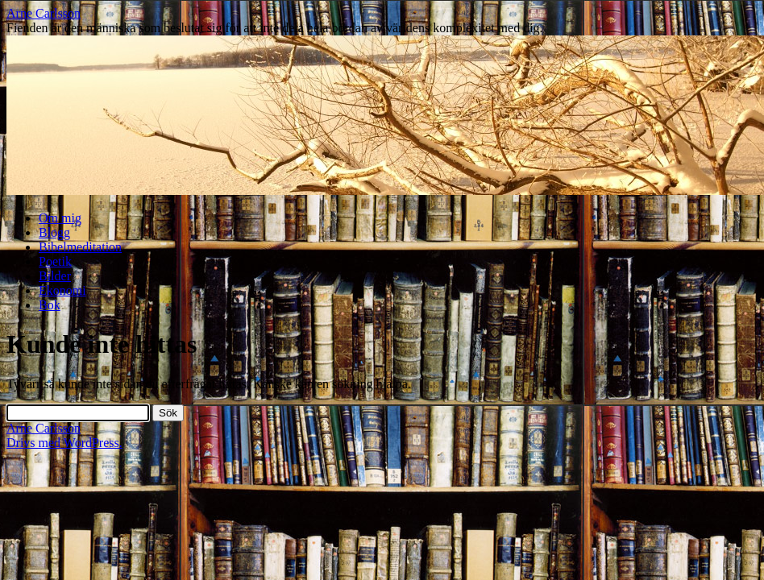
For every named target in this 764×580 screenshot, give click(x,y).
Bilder (55, 276)
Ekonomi (62, 290)
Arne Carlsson (43, 13)
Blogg (54, 232)
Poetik (55, 261)
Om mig (60, 218)
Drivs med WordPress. (64, 443)
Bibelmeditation (80, 247)
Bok (49, 305)
